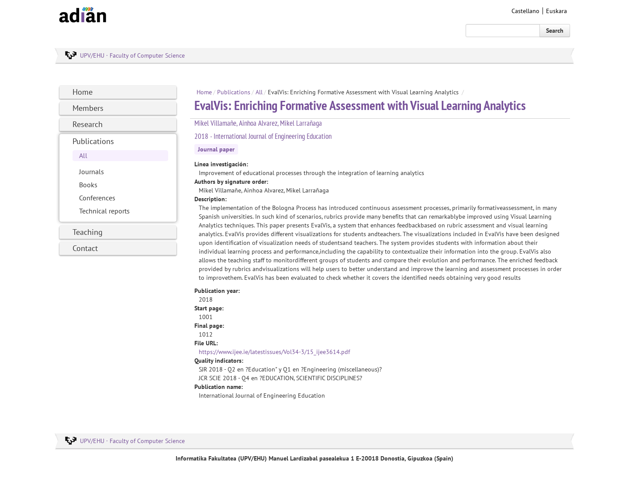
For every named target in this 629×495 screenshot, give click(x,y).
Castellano (525, 10)
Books (88, 184)
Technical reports (104, 210)
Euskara (556, 10)
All (83, 155)
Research (88, 124)
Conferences (97, 197)
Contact (85, 248)
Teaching (88, 232)
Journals (91, 171)
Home (83, 92)
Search (554, 30)
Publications (93, 141)
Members (88, 108)
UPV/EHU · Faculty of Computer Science (132, 55)
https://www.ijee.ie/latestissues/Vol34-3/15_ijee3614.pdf (274, 352)
